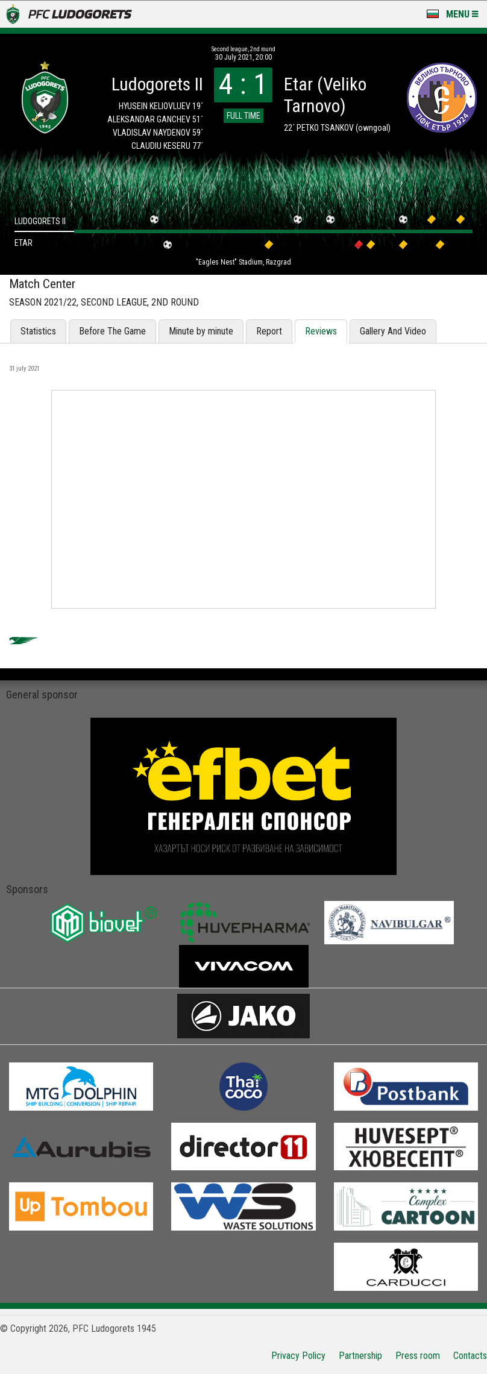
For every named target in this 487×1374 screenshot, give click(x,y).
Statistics (38, 331)
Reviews (321, 331)
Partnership (360, 1355)
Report (269, 331)
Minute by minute (201, 331)
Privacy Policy (298, 1355)
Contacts (470, 1355)
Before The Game (112, 331)
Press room (417, 1355)
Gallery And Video (393, 331)
